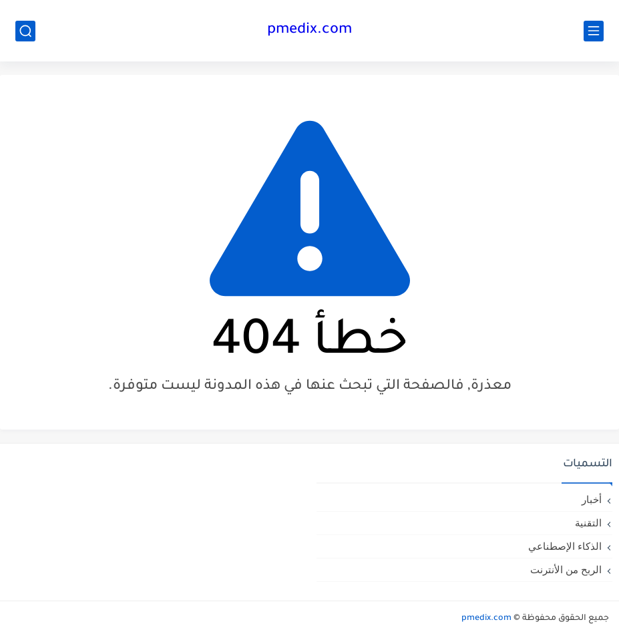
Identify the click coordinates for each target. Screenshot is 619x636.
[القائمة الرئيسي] (594, 31)
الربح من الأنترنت (566, 569)
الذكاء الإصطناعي (565, 546)
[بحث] (25, 31)
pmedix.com (309, 31)
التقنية (588, 522)
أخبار (592, 499)
